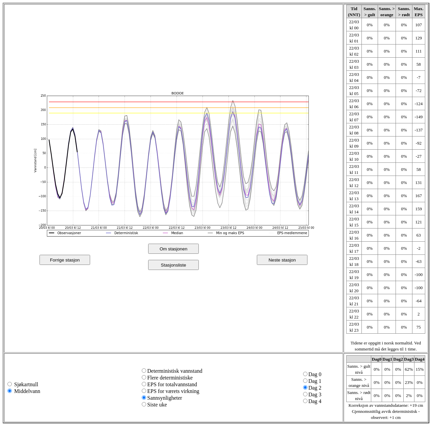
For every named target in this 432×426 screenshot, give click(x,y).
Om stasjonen (173, 248)
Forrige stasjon (65, 260)
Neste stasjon (282, 260)
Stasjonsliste (173, 265)
